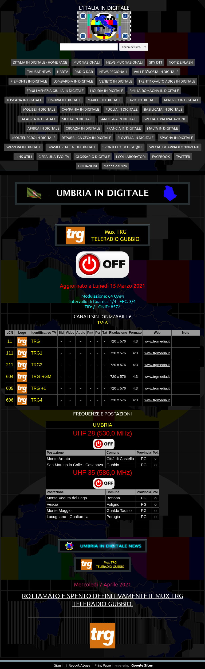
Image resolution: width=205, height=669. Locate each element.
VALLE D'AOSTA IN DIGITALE (156, 71)
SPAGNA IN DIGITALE (176, 137)
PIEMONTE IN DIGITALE (28, 81)
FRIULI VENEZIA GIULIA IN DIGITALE (55, 90)
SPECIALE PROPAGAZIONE (165, 119)
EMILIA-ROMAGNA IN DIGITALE (154, 90)
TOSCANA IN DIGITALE (24, 100)
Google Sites (142, 665)
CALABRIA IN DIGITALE (37, 119)
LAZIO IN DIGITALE (142, 100)
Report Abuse (79, 665)
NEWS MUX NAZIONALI (124, 62)
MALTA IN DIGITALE (162, 128)
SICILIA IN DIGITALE (77, 119)
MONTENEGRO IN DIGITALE (33, 137)
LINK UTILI (23, 156)
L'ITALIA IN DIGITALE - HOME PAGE (40, 62)
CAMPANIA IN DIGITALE (80, 109)
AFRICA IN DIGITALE (43, 128)
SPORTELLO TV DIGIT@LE (122, 147)
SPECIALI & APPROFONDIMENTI (174, 147)
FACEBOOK (161, 156)
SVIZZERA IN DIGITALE (23, 147)
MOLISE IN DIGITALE (39, 109)
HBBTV (62, 71)
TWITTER (183, 156)
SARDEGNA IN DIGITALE (118, 119)
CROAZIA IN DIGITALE (83, 128)
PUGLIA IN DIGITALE (121, 109)
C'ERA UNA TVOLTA (53, 156)
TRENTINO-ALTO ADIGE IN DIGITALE (167, 81)
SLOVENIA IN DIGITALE (135, 137)
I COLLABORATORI (131, 156)
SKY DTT (155, 62)
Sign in (59, 665)
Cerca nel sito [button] (131, 47)
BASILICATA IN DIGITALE (163, 109)
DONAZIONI (87, 166)
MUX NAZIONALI (86, 62)
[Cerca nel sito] (89, 46)
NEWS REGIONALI (113, 71)
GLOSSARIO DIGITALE (93, 156)
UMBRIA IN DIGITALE (64, 100)
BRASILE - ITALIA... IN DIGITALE (72, 147)
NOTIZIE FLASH (181, 62)
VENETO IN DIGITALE (115, 81)
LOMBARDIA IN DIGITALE (73, 81)
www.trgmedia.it (157, 341)
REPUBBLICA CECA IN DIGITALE (86, 137)
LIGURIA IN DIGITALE (106, 90)
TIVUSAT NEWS (39, 71)
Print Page (102, 665)
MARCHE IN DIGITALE (104, 100)
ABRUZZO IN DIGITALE (181, 100)
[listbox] (145, 47)
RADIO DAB (83, 71)
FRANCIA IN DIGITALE (124, 128)
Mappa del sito (115, 166)
